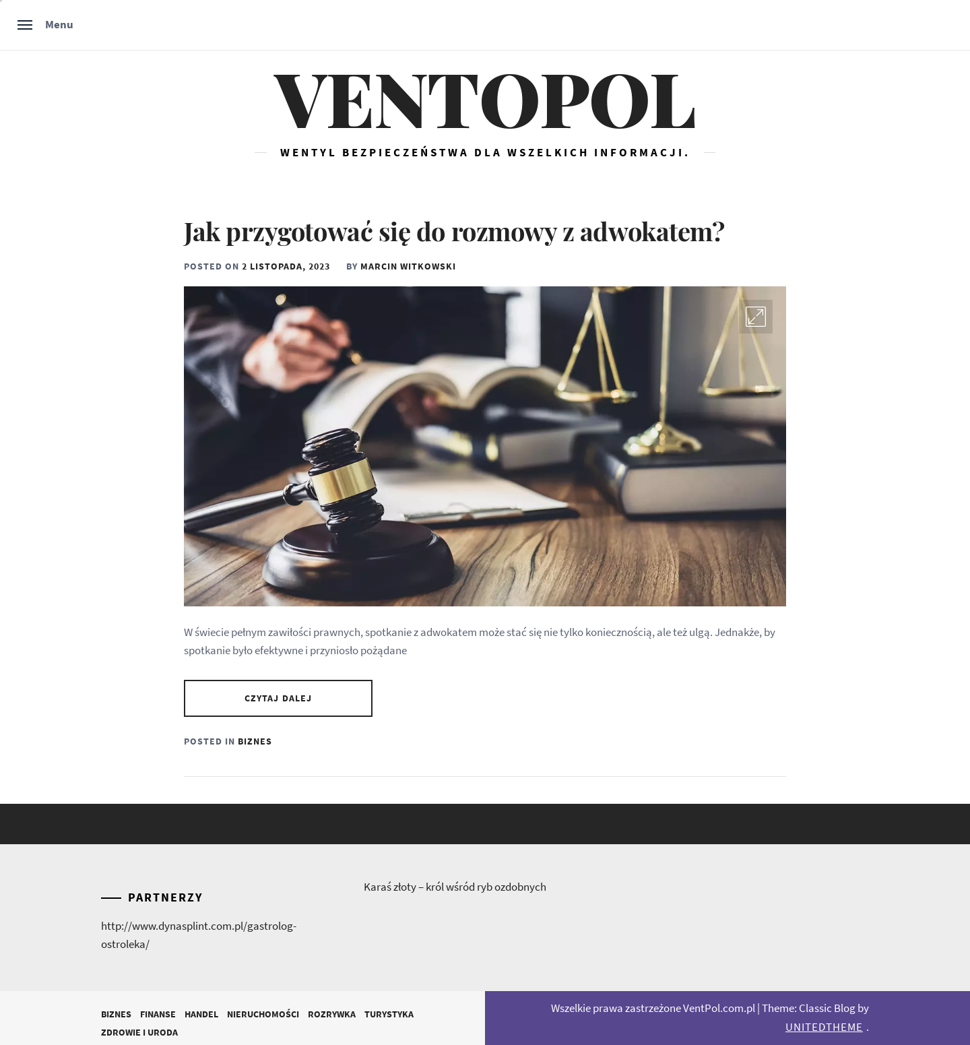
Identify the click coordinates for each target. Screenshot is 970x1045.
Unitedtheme (824, 1026)
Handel (201, 1014)
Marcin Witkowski (408, 266)
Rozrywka (332, 1014)
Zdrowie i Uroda (139, 1032)
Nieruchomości (263, 1014)
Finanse (158, 1014)
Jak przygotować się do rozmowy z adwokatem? (454, 231)
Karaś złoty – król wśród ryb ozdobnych (455, 886)
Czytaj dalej (278, 698)
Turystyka (389, 1014)
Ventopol (484, 97)
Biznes (255, 741)
